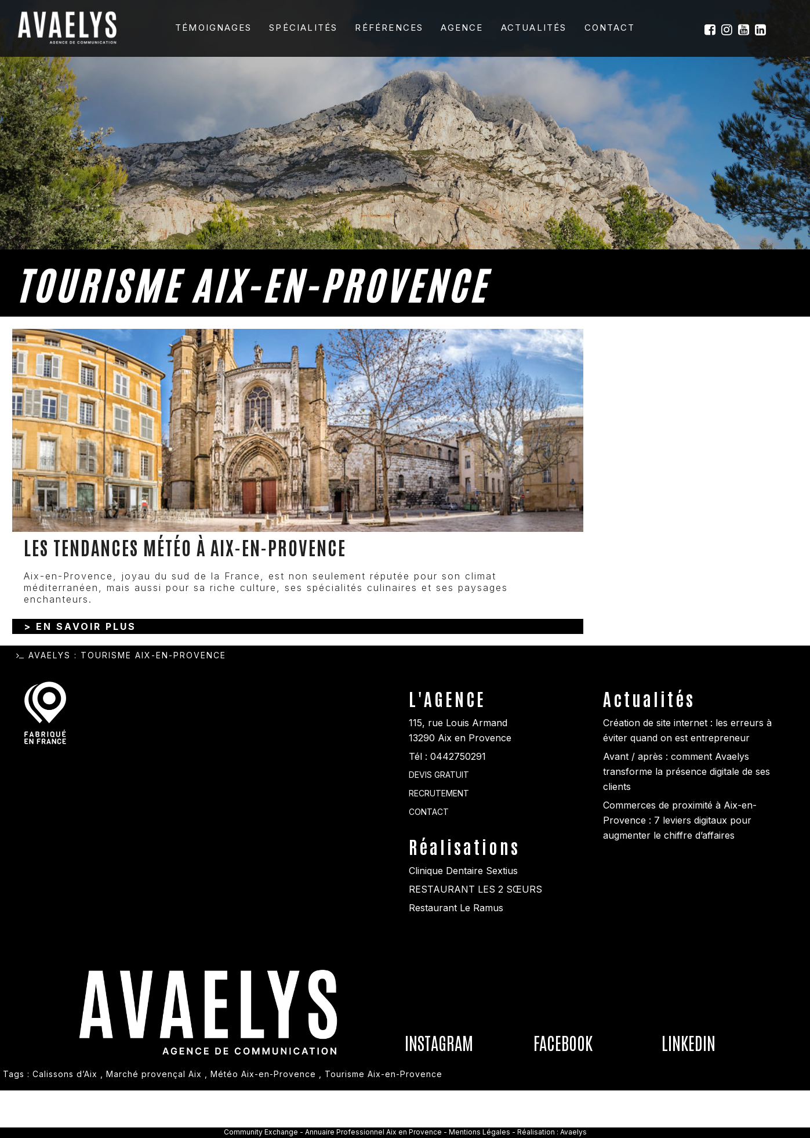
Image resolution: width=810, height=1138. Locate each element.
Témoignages (213, 27)
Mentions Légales (480, 1132)
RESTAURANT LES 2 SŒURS (475, 937)
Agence (462, 27)
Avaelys (49, 703)
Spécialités (303, 27)
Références (389, 27)
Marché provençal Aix (154, 1121)
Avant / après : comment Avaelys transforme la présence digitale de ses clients (686, 819)
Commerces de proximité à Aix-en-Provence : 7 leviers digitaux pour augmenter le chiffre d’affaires (680, 868)
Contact (609, 27)
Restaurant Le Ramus (456, 955)
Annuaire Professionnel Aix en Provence (373, 1132)
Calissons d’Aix (64, 1121)
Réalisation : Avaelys (552, 1132)
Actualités (534, 27)
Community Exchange (261, 1132)
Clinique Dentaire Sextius (463, 918)
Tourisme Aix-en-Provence (383, 1121)
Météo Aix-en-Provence (263, 1121)
